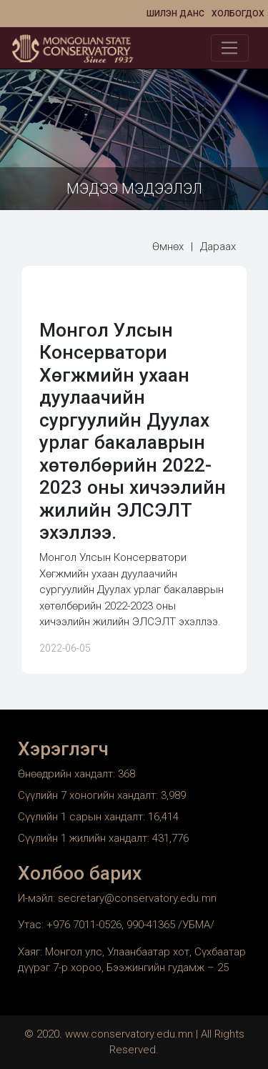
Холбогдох (238, 14)
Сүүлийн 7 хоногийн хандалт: (89, 795)
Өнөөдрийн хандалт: (68, 773)
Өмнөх (168, 246)
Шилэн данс (175, 14)
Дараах (218, 246)
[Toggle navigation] (230, 47)
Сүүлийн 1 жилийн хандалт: (85, 838)
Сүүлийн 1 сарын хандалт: (83, 816)
